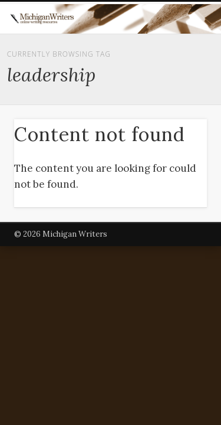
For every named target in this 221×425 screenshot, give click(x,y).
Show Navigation (178, 105)
